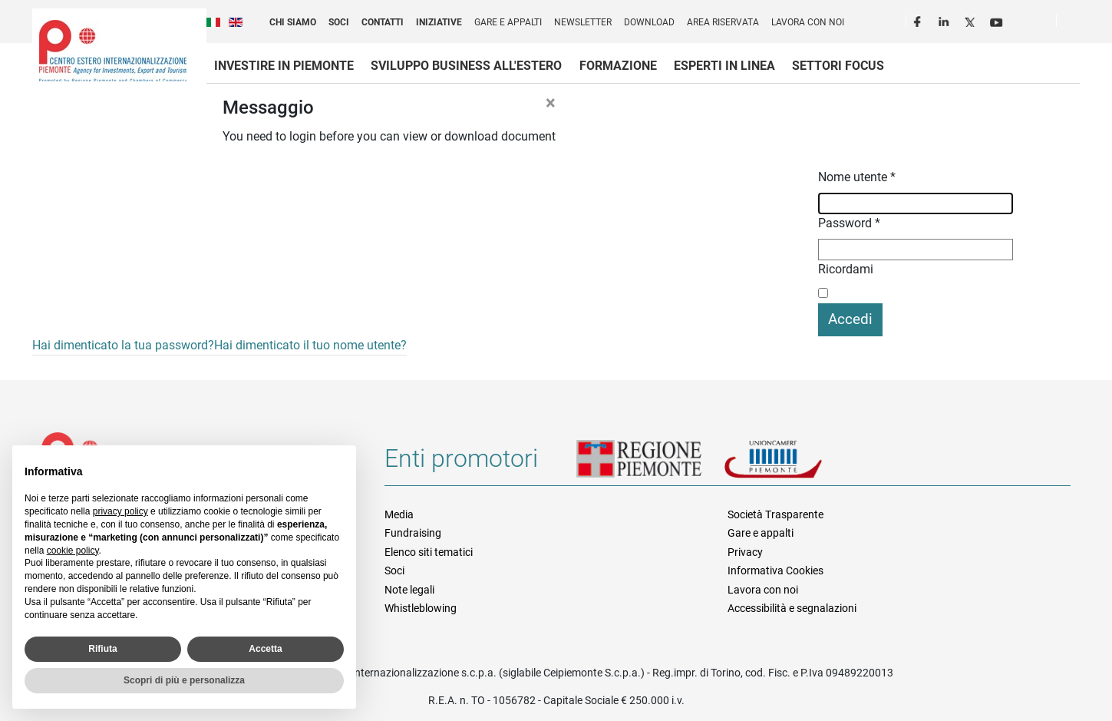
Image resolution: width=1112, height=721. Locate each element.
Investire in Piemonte (284, 65)
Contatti (382, 22)
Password (849, 223)
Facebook (919, 20)
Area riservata (723, 22)
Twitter (971, 20)
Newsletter (583, 22)
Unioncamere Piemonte (794, 464)
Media (399, 514)
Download (649, 22)
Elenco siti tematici (428, 552)
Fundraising (412, 533)
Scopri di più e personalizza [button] (184, 680)
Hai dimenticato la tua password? (123, 345)
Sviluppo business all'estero (466, 65)
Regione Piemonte (650, 464)
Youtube (997, 20)
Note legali (409, 590)
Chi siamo (292, 22)
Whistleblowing (420, 608)
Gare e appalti (508, 22)
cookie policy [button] (73, 550)
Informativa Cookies (775, 570)
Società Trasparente (775, 514)
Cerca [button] (1074, 24)
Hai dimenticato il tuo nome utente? (310, 345)
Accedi (850, 319)
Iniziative (439, 22)
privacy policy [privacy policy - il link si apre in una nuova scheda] (120, 511)
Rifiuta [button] (102, 648)
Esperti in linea (724, 65)
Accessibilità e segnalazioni (792, 608)
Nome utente (857, 177)
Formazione (618, 65)
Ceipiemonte (112, 50)
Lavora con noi (807, 22)
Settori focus (838, 65)
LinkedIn (945, 20)
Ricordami (845, 269)
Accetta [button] (265, 648)
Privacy (745, 552)
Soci (338, 22)
